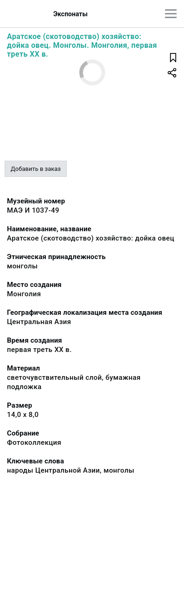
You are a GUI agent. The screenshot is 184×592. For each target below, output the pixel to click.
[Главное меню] (170, 14)
